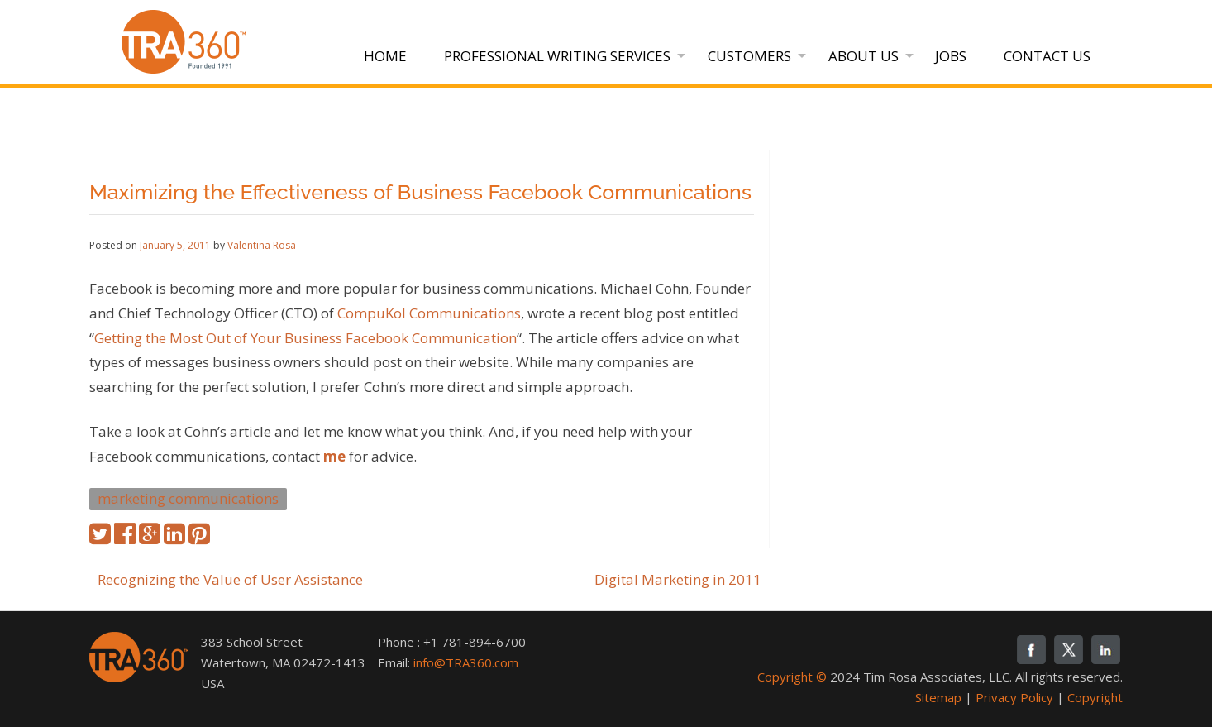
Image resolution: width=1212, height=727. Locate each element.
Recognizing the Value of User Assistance (230, 579)
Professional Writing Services (557, 55)
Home (385, 55)
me (334, 456)
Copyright (1095, 697)
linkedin (1105, 649)
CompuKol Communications (429, 313)
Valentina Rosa (261, 245)
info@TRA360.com (465, 662)
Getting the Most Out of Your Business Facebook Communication (305, 337)
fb (1031, 649)
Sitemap (938, 697)
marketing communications (188, 498)
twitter (1068, 649)
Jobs (950, 55)
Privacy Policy (1014, 697)
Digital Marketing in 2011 (677, 579)
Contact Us (1047, 55)
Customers (749, 55)
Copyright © (792, 676)
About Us (863, 55)
